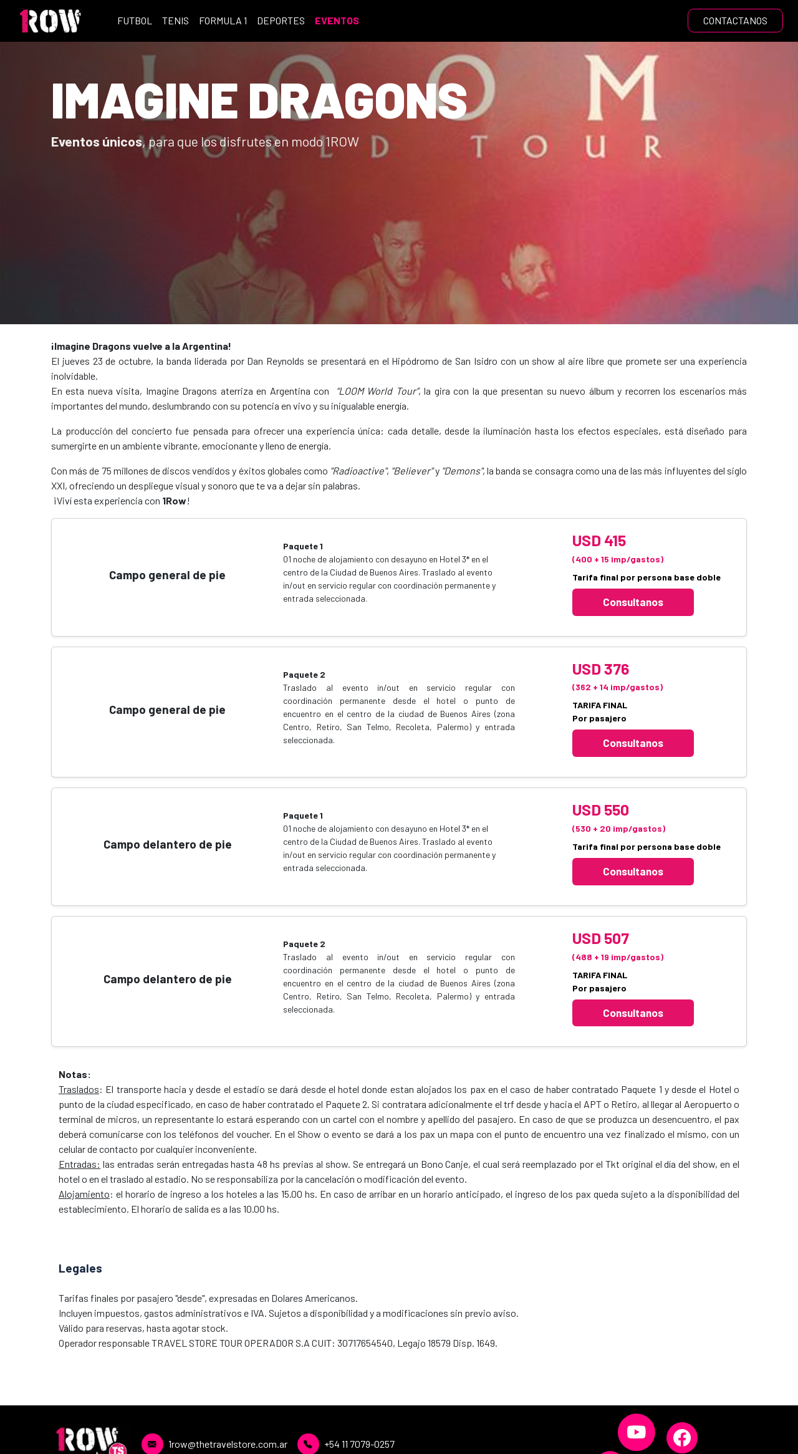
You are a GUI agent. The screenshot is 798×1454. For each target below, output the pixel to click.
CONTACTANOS (735, 20)
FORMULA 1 (223, 20)
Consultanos (633, 601)
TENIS (175, 20)
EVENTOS (337, 20)
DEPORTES (281, 20)
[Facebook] (682, 1437)
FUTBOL (134, 20)
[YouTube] (636, 1432)
